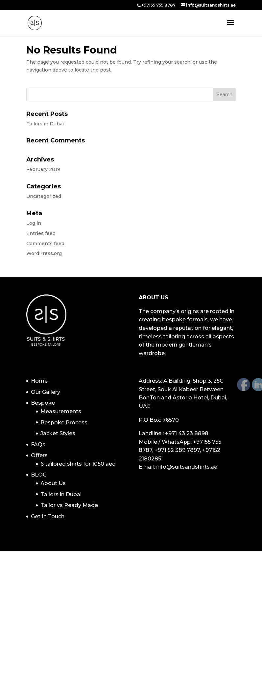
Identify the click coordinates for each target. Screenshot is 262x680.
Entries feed (41, 233)
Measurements (60, 411)
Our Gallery (45, 392)
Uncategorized (43, 196)
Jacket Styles (57, 433)
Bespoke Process (63, 422)
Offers (39, 455)
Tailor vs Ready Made (69, 505)
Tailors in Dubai (45, 124)
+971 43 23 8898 (186, 433)
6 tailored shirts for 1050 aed (78, 464)
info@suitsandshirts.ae (186, 467)
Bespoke (43, 403)
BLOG (39, 475)
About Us (53, 483)
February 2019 (43, 169)
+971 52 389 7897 (177, 450)
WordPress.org (44, 253)
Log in (33, 223)
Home (39, 381)
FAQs (38, 444)
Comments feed (45, 243)
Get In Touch (47, 516)
